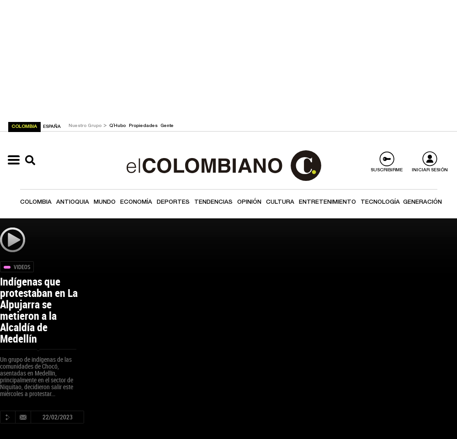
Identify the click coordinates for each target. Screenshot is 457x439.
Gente (167, 126)
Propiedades (144, 126)
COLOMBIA (24, 127)
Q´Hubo (118, 126)
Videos (22, 266)
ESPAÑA (52, 127)
